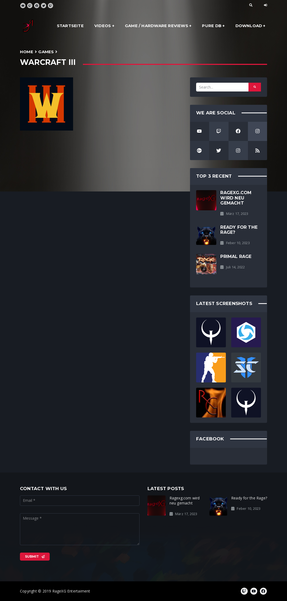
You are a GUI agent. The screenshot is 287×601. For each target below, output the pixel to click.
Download (248, 25)
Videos (102, 25)
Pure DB (211, 25)
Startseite (70, 25)
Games (46, 51)
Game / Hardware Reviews (156, 25)
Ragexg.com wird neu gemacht (235, 198)
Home (26, 51)
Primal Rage (235, 256)
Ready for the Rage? (239, 229)
